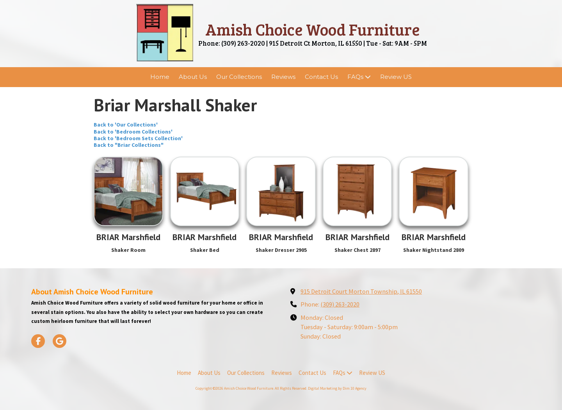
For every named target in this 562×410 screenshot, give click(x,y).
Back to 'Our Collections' (126, 124)
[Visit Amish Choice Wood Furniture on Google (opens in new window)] (59, 341)
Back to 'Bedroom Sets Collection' (138, 138)
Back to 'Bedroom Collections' (133, 131)
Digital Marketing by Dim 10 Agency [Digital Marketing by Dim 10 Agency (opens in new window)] (337, 388)
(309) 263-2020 (339, 304)
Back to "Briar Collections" (129, 144)
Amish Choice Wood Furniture (312, 29)
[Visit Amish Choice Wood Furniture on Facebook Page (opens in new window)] (38, 341)
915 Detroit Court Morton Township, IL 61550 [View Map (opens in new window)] (361, 291)
